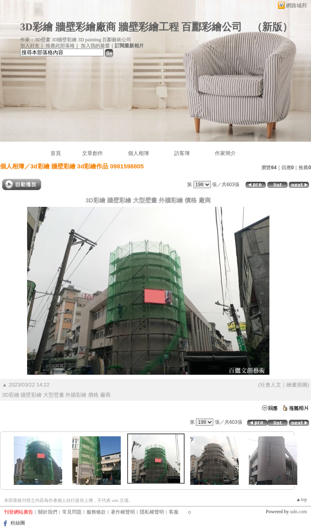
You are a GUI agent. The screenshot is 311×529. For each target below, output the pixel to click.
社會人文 (270, 385)
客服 (174, 512)
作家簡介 (225, 153)
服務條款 (96, 512)
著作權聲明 (123, 512)
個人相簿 (138, 153)
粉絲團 (18, 523)
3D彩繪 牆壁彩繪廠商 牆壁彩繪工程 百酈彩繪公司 (131, 26)
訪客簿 (182, 153)
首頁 (55, 153)
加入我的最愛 (95, 46)
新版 (272, 26)
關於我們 (47, 512)
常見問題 (72, 512)
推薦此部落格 (60, 46)
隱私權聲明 (152, 512)
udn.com (298, 511)
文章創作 (92, 153)
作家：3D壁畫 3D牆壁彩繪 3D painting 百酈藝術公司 (75, 39)
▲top (301, 499)
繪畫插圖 (296, 385)
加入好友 (30, 46)
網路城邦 (296, 5)
